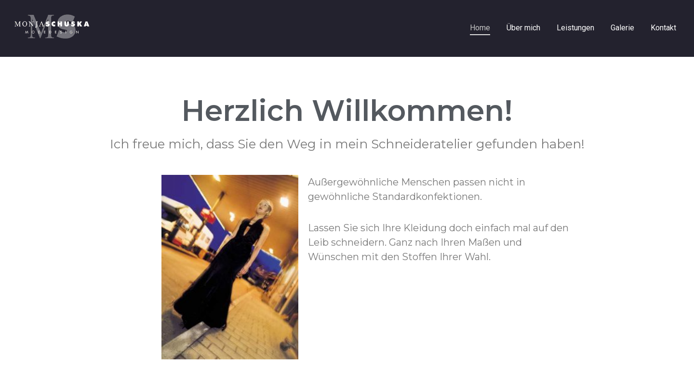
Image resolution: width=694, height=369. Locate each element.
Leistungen (575, 27)
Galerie (622, 27)
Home (480, 27)
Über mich (523, 27)
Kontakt (663, 27)
